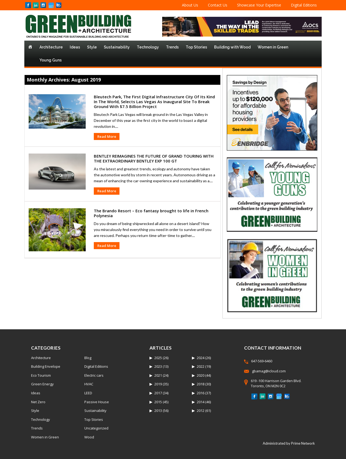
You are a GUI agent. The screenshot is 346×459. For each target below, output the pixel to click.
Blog (87, 357)
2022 (200, 366)
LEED (88, 392)
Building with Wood (232, 47)
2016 (200, 392)
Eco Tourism (41, 375)
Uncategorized (96, 428)
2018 (200, 384)
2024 (200, 357)
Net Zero (38, 401)
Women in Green (273, 47)
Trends (172, 47)
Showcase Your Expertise (259, 5)
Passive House (96, 401)
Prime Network (303, 443)
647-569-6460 (261, 361)
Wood (89, 437)
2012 (200, 410)
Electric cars (94, 375)
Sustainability (117, 47)
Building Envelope (45, 366)
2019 (158, 384)
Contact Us (217, 5)
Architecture (51, 47)
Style (92, 47)
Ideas (75, 47)
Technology (148, 47)
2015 (158, 401)
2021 (158, 375)
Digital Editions (304, 5)
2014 (200, 401)
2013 (158, 410)
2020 (200, 375)
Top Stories (196, 47)
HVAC (88, 384)
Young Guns (50, 60)
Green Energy (42, 384)
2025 (158, 357)
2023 (158, 366)
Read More (106, 136)
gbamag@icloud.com (269, 371)
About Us (190, 5)
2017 (158, 392)
